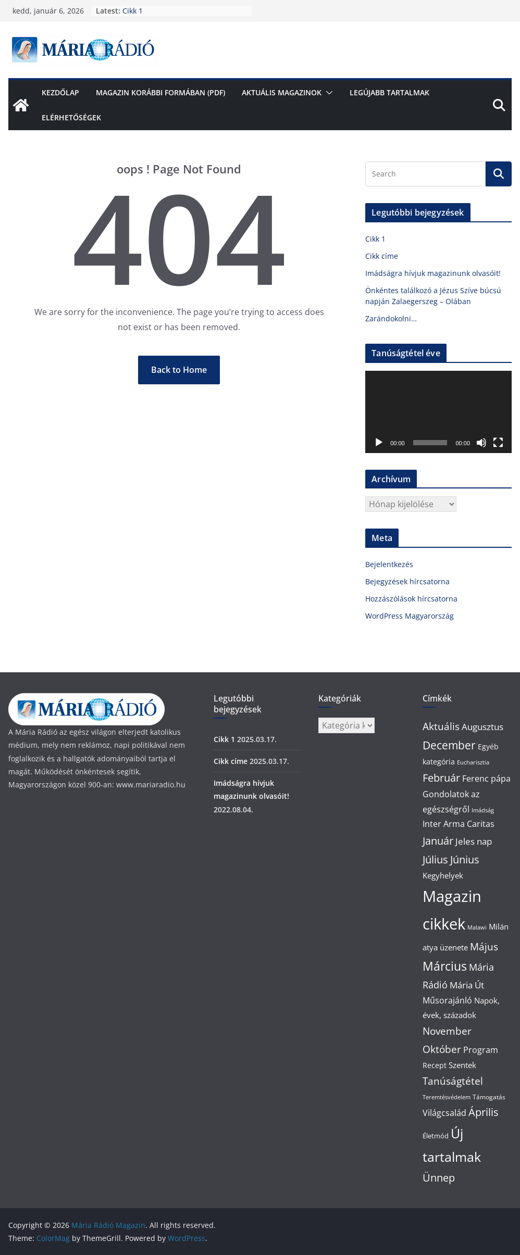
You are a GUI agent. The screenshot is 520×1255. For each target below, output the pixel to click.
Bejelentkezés (389, 564)
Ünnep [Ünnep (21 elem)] (439, 1178)
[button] (327, 92)
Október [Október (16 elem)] (442, 1049)
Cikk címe (381, 256)
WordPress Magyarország (409, 616)
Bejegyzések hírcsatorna (407, 581)
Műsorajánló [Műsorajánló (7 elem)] (447, 1000)
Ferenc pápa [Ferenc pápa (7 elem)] (486, 778)
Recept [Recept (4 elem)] (435, 1065)
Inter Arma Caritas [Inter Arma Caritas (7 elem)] (458, 824)
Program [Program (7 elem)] (480, 1050)
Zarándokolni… (391, 318)
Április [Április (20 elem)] (483, 1112)
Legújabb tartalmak (389, 92)
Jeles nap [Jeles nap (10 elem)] (473, 841)
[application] (438, 412)
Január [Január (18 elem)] (438, 841)
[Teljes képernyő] (498, 442)
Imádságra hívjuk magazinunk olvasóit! (433, 273)
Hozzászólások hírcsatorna (411, 599)
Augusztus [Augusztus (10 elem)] (482, 726)
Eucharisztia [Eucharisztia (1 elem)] (473, 762)
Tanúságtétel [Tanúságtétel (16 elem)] (453, 1081)
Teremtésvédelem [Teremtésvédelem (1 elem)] (447, 1097)
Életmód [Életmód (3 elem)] (436, 1135)
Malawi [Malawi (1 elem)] (477, 927)
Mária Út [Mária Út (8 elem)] (467, 985)
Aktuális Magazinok (281, 92)
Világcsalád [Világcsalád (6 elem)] (444, 1113)
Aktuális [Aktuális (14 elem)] (441, 726)
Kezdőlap (60, 92)
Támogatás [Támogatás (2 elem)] (489, 1097)
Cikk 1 (132, 11)
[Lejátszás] (379, 442)
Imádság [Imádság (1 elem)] (483, 810)
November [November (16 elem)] (447, 1031)
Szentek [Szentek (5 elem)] (462, 1065)
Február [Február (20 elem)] (441, 778)
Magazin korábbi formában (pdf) (160, 92)
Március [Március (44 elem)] (445, 966)
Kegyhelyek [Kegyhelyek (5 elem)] (443, 875)
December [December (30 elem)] (449, 744)
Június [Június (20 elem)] (464, 859)
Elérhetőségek (71, 117)
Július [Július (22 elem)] (435, 859)
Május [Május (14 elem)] (484, 946)
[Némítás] (481, 442)
